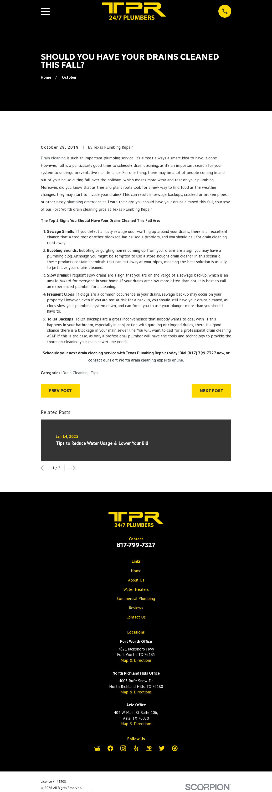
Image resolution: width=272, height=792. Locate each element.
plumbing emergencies (86, 202)
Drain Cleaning (74, 372)
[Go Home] (46, 77)
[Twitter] (162, 748)
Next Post (211, 390)
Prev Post (60, 390)
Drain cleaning (53, 158)
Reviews (136, 607)
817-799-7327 (136, 545)
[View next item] (72, 468)
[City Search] (175, 748)
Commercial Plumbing (136, 598)
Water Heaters (136, 589)
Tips (94, 372)
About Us (136, 580)
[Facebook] (110, 748)
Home (136, 570)
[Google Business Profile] (97, 748)
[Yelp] (136, 748)
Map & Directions (136, 660)
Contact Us (136, 617)
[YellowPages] (149, 748)
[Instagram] (123, 748)
